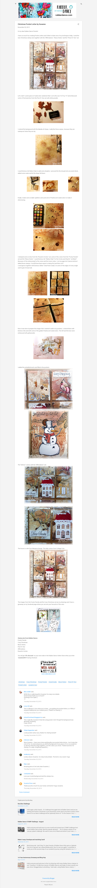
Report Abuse (48, 884)
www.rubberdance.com (48, 674)
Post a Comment (24, 792)
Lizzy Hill (26, 706)
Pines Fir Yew (72, 682)
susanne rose (33, 685)
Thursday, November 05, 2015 (33, 788)
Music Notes (62, 682)
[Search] (81, 4)
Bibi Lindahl (27, 691)
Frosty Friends (42, 682)
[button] (78, 24)
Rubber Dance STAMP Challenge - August (31, 821)
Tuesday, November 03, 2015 (32, 701)
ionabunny (27, 754)
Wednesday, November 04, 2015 (33, 778)
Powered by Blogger (49, 878)
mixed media (53, 682)
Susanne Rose (28, 783)
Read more (75, 817)
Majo (25, 764)
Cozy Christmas (31, 682)
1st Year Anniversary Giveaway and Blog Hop (32, 857)
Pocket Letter (22, 685)
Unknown (26, 740)
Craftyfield (27, 773)
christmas (21, 682)
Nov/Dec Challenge (24, 804)
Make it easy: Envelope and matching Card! (31, 839)
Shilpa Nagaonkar (29, 730)
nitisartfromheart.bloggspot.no (33, 717)
